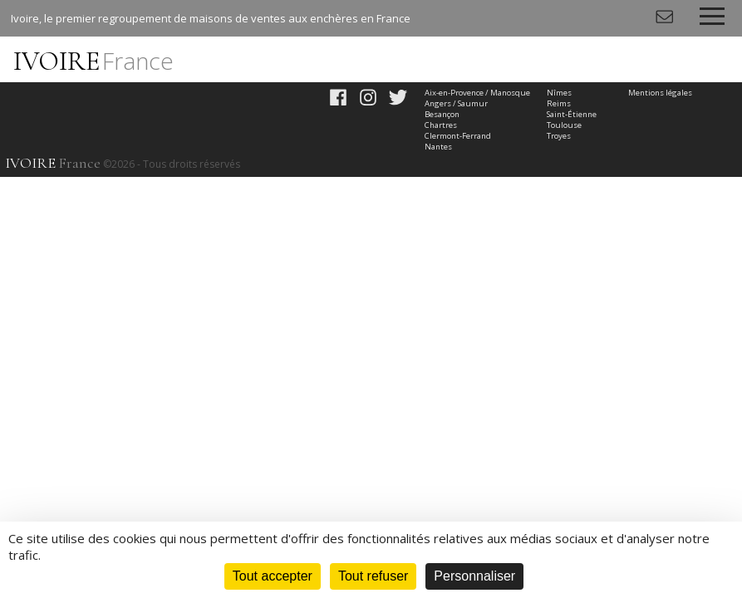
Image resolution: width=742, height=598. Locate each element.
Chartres (441, 125)
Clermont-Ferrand (458, 135)
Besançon (442, 114)
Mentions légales (660, 92)
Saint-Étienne (572, 114)
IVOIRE (93, 61)
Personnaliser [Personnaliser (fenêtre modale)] (474, 576)
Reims (559, 103)
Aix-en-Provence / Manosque (477, 92)
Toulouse (564, 125)
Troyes (559, 135)
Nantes (438, 146)
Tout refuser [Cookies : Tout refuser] (373, 576)
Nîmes (559, 92)
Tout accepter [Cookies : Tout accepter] (272, 576)
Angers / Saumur (456, 103)
